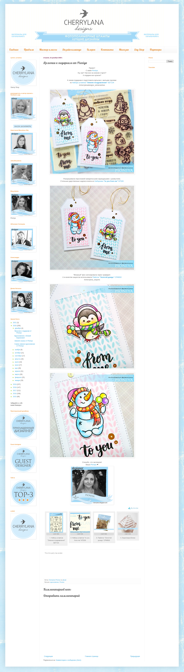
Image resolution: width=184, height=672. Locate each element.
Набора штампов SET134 (93, 83)
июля (17, 362)
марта (17, 374)
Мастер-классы (48, 49)
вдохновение (54, 582)
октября (18, 353)
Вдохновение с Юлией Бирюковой (22, 337)
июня (17, 365)
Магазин (124, 49)
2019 (15, 384)
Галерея (91, 49)
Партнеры (155, 49)
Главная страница (91, 656)
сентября (18, 356)
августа (18, 359)
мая (16, 368)
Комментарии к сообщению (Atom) (68, 660)
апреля (18, 371)
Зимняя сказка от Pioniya (23, 341)
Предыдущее (135, 656)
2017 (15, 390)
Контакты (107, 49)
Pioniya (95, 70)
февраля (18, 377)
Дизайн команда (71, 49)
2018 (15, 387)
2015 (15, 396)
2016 (15, 393)
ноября (18, 350)
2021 (15, 323)
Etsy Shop (139, 49)
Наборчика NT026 (109, 181)
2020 (15, 326)
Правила (29, 49)
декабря (18, 328)
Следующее (48, 656)
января (17, 380)
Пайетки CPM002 (107, 277)
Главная (13, 49)
